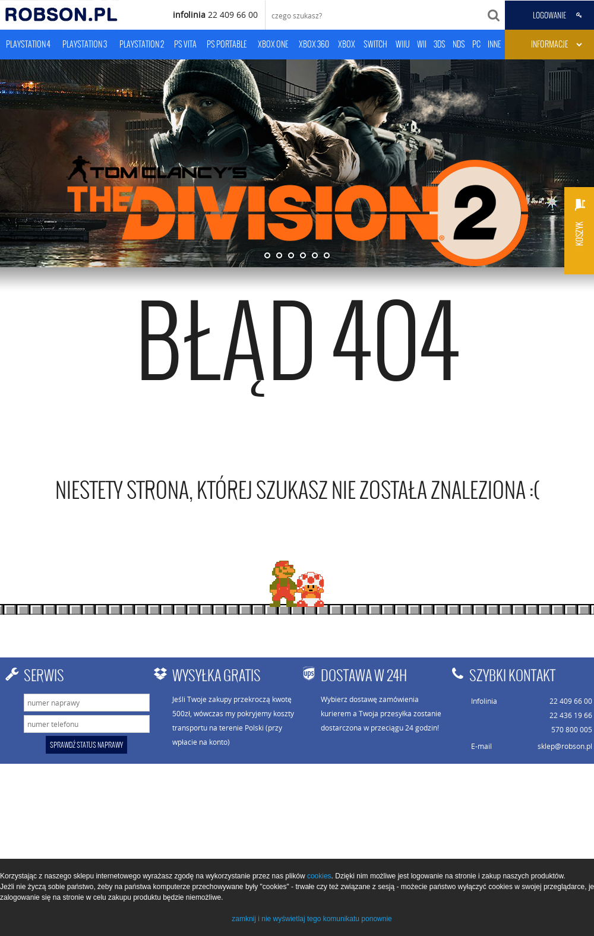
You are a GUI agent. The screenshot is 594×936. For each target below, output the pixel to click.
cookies (319, 876)
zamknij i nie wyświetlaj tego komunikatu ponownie (311, 919)
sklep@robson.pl (565, 746)
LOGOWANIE (549, 15)
